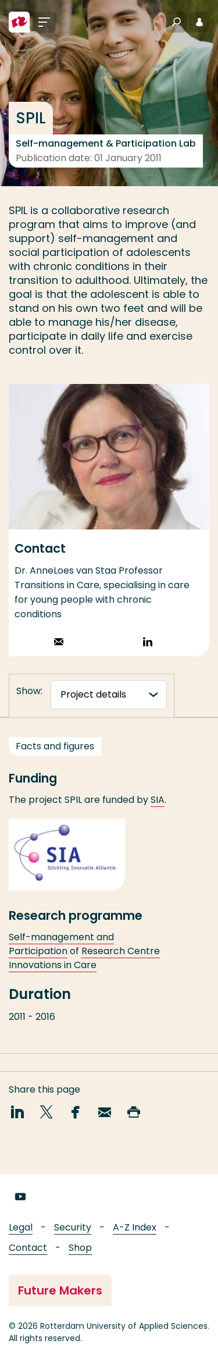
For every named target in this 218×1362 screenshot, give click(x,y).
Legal (21, 1227)
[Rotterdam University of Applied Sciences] (19, 22)
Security (72, 1227)
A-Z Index (134, 1227)
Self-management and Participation (61, 955)
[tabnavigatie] (109, 694)
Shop (80, 1247)
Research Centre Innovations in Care (84, 969)
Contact (28, 1247)
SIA (158, 812)
